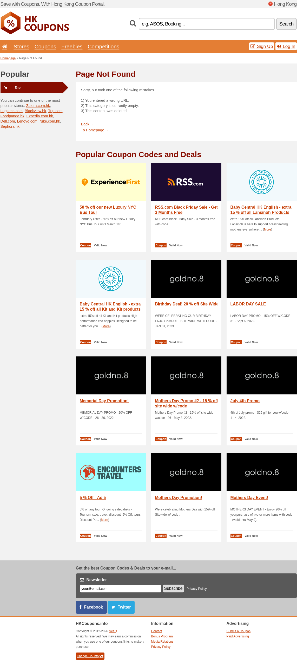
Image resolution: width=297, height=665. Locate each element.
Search (286, 24)
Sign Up (261, 46)
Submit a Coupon (239, 631)
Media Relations (162, 641)
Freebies (71, 46)
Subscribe (173, 588)
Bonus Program (162, 636)
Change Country (90, 656)
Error (11, 87)
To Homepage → (95, 130)
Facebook (93, 607)
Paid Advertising (238, 636)
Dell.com (8, 121)
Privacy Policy (197, 589)
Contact (156, 631)
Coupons (45, 46)
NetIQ (113, 631)
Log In (286, 46)
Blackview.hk (35, 111)
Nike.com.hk (49, 121)
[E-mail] (120, 588)
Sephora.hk (10, 126)
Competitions (103, 46)
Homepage (8, 58)
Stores (21, 46)
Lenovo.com (27, 121)
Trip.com (55, 111)
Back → (87, 124)
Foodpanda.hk (12, 116)
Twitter (124, 607)
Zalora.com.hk (38, 106)
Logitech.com (12, 111)
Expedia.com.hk (40, 116)
